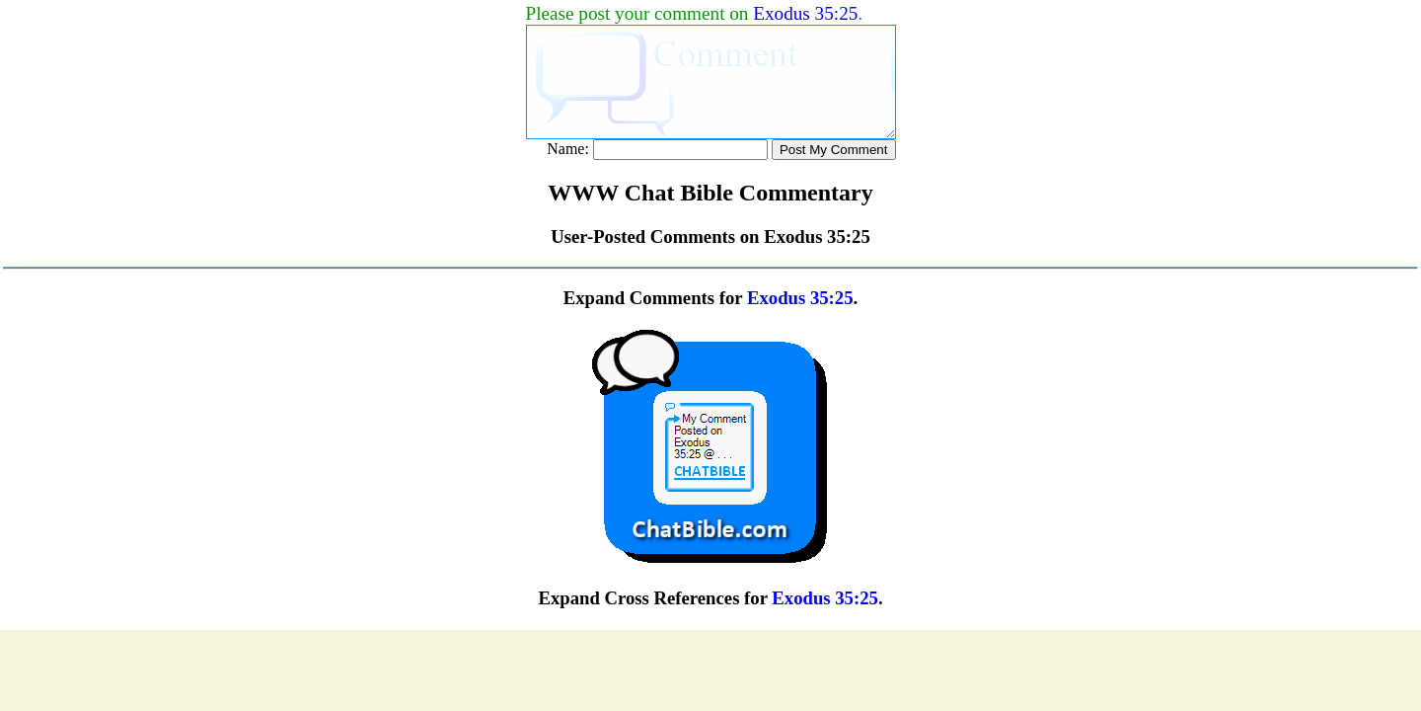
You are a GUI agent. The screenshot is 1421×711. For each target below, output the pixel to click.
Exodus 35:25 (805, 13)
